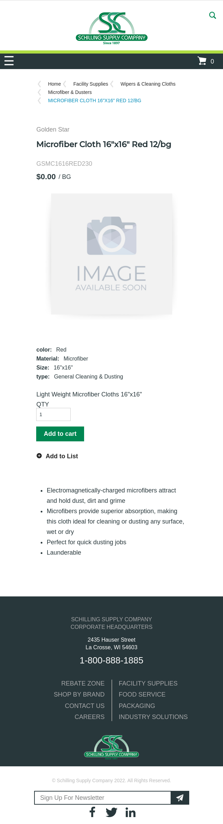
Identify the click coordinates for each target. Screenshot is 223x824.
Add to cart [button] (60, 433)
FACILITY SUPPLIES (148, 683)
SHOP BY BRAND (79, 694)
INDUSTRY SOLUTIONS (153, 716)
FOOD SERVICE (142, 694)
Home (54, 84)
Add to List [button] (61, 456)
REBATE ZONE (83, 683)
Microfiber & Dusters (70, 92)
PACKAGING (137, 705)
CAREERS (89, 716)
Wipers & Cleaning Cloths (148, 84)
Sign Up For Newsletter (72, 797)
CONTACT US (84, 705)
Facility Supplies (90, 84)
